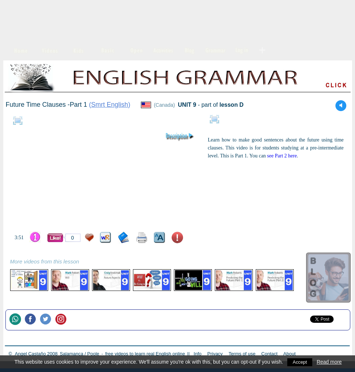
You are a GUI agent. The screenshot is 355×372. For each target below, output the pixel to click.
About (289, 353)
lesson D (232, 105)
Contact (269, 353)
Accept (300, 362)
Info (198, 353)
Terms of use (242, 353)
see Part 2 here (282, 155)
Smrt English (109, 104)
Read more (330, 362)
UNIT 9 (187, 105)
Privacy (215, 353)
